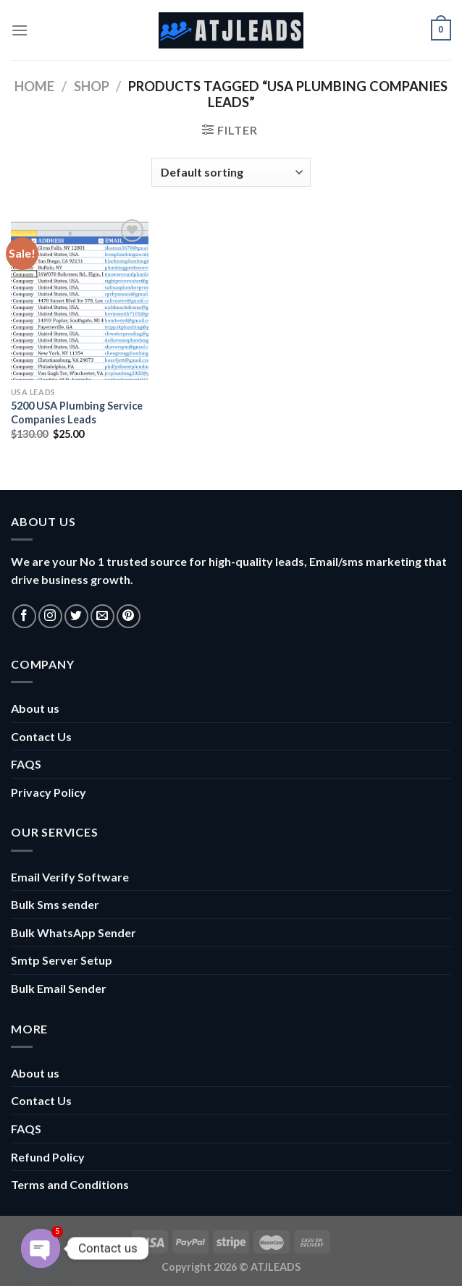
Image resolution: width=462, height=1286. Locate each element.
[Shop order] (231, 172)
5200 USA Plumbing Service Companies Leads (77, 412)
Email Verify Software (70, 877)
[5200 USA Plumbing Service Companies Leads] (79, 298)
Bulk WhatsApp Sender (73, 932)
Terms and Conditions (70, 1184)
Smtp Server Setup (61, 960)
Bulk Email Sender (58, 988)
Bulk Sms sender (55, 904)
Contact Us (41, 736)
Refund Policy (48, 1157)
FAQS (26, 764)
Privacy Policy (48, 792)
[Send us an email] (102, 616)
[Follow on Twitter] (76, 616)
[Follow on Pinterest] (128, 616)
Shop (91, 86)
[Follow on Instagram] (50, 616)
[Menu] (19, 30)
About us (35, 708)
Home (34, 86)
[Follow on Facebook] (24, 616)
